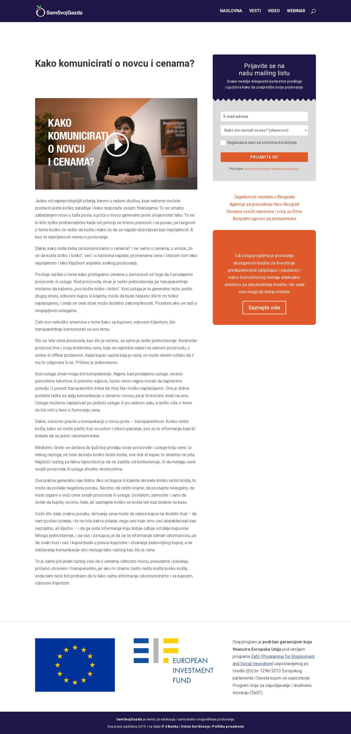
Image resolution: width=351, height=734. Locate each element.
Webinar (296, 11)
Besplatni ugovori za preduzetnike (264, 218)
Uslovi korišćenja (195, 726)
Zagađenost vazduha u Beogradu (264, 196)
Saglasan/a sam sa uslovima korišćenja (259, 142)
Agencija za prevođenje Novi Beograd (264, 204)
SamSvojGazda (129, 719)
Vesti (255, 11)
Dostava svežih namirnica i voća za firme (264, 211)
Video (274, 11)
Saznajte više (264, 307)
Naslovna (231, 11)
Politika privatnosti (228, 726)
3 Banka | (173, 726)
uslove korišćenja (256, 168)
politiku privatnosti (285, 168)
